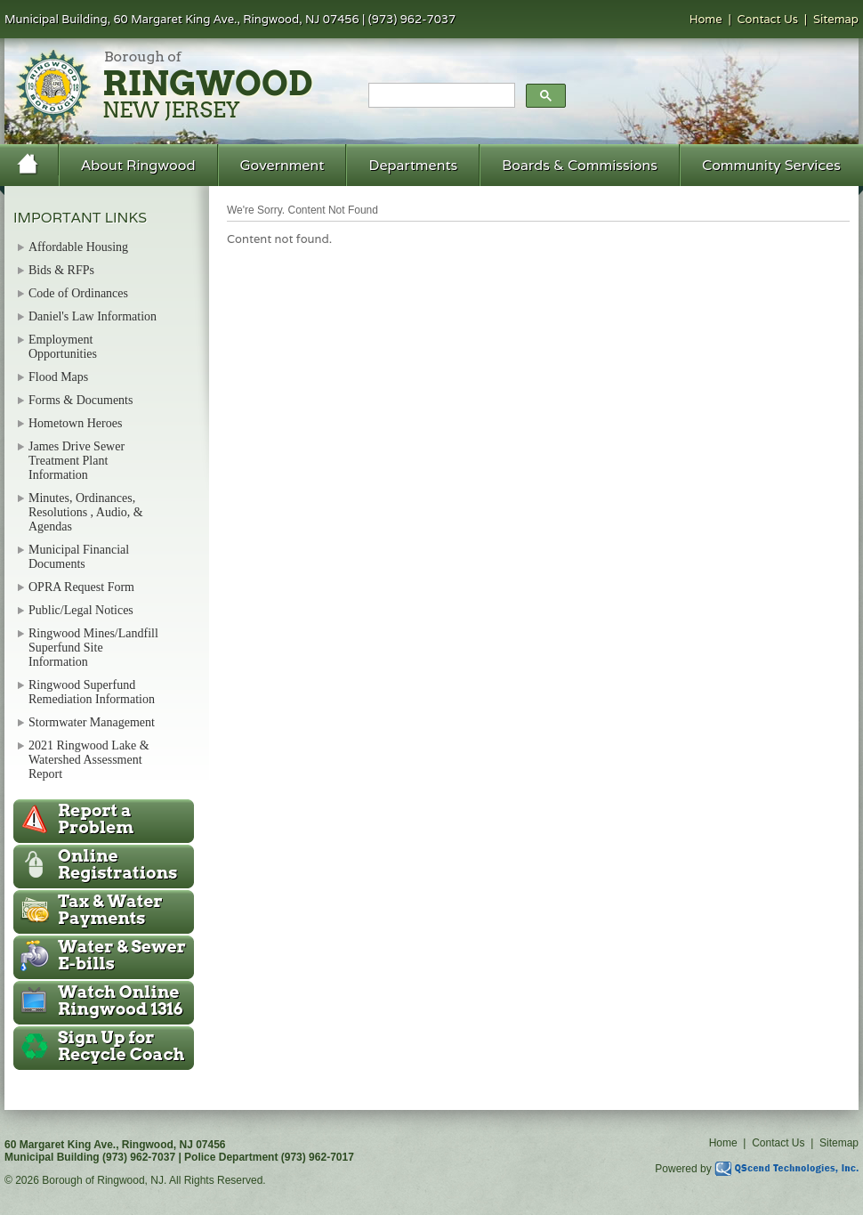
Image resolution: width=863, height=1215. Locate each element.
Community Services (771, 165)
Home (706, 19)
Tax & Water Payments (110, 909)
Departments (412, 165)
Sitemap (836, 19)
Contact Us (768, 19)
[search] (440, 96)
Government (282, 165)
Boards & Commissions (579, 165)
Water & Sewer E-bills (122, 955)
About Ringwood (138, 165)
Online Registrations (117, 864)
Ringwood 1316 (120, 1000)
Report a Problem (95, 819)
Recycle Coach (121, 1046)
